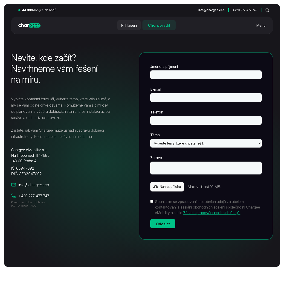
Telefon (156, 112)
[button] (167, 186)
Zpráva (156, 157)
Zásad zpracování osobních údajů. (211, 212)
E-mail (155, 89)
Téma (155, 135)
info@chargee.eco (211, 10)
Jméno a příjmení (164, 66)
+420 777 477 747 (244, 10)
